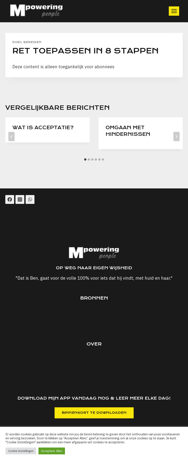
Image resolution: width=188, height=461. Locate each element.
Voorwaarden (94, 354)
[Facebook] (9, 199)
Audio (94, 325)
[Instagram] (19, 199)
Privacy (94, 362)
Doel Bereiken (27, 42)
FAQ (94, 371)
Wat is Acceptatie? (43, 127)
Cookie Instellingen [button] (21, 451)
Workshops (94, 308)
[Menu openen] (174, 10)
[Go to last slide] (11, 136)
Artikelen (94, 316)
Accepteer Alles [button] (51, 451)
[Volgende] (176, 136)
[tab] (85, 159)
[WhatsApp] (30, 199)
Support (94, 380)
